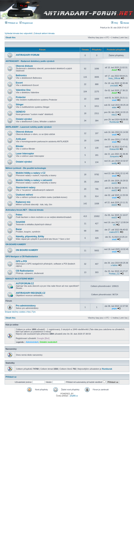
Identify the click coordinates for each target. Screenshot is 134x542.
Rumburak (114, 122)
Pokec (19, 214)
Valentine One (23, 90)
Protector (21, 97)
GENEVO (20, 112)
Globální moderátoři (48, 342)
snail (114, 100)
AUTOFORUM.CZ (25, 283)
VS (114, 225)
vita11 (114, 115)
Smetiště (20, 222)
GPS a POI (21, 261)
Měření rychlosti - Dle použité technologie (26, 168)
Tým (33, 312)
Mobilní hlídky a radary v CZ (30, 173)
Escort (19, 82)
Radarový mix (23, 202)
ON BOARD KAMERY (16, 244)
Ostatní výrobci (24, 119)
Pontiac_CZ (114, 273)
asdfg (114, 163)
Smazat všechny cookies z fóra (17, 312)
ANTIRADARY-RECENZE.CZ (30, 293)
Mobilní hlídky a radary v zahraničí (34, 180)
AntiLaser (21, 139)
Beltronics (21, 75)
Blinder (19, 146)
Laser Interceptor (25, 153)
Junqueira (114, 156)
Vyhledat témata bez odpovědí (18, 33)
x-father (114, 265)
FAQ (114, 23)
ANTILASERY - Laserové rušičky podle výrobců (29, 127)
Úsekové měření (24, 194)
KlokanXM (114, 149)
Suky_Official (114, 78)
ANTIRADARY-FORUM (27, 55)
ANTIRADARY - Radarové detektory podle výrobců (30, 61)
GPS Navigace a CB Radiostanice (22, 256)
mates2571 (114, 232)
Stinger (19, 104)
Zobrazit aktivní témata (44, 33)
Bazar (19, 229)
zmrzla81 (114, 85)
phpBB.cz (74, 396)
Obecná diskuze (24, 66)
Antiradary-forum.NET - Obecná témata (24, 210)
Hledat (124, 23)
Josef (114, 70)
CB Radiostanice (24, 271)
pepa (114, 308)
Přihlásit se (11, 23)
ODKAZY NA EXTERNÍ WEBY (20, 279)
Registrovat (26, 23)
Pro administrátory (26, 305)
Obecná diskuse (24, 131)
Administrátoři (32, 342)
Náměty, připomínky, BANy (30, 236)
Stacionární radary (25, 187)
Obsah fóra (10, 38)
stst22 (114, 183)
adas (114, 107)
